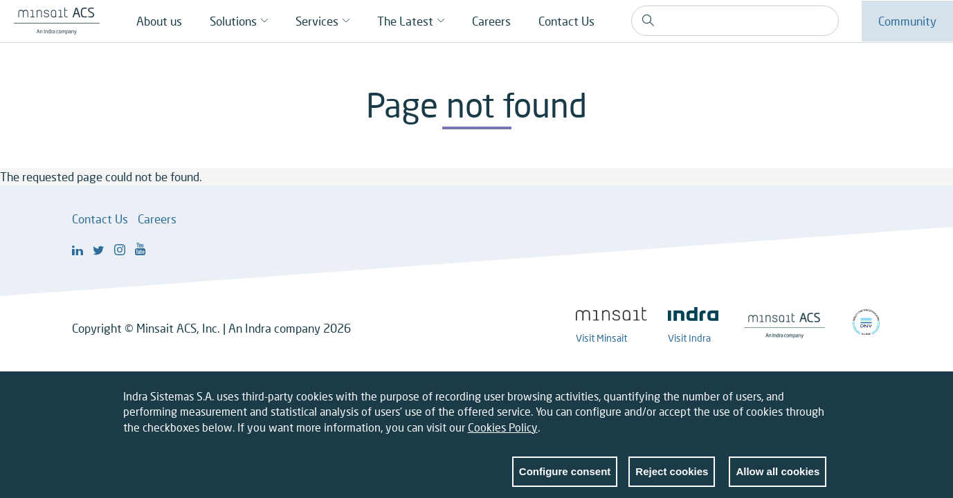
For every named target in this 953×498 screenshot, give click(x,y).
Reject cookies (671, 473)
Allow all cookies (777, 473)
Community (907, 21)
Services (317, 21)
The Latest (405, 21)
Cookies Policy (503, 427)
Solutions (233, 21)
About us (159, 21)
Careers (491, 21)
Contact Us (566, 21)
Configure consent (565, 473)
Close (816, 400)
